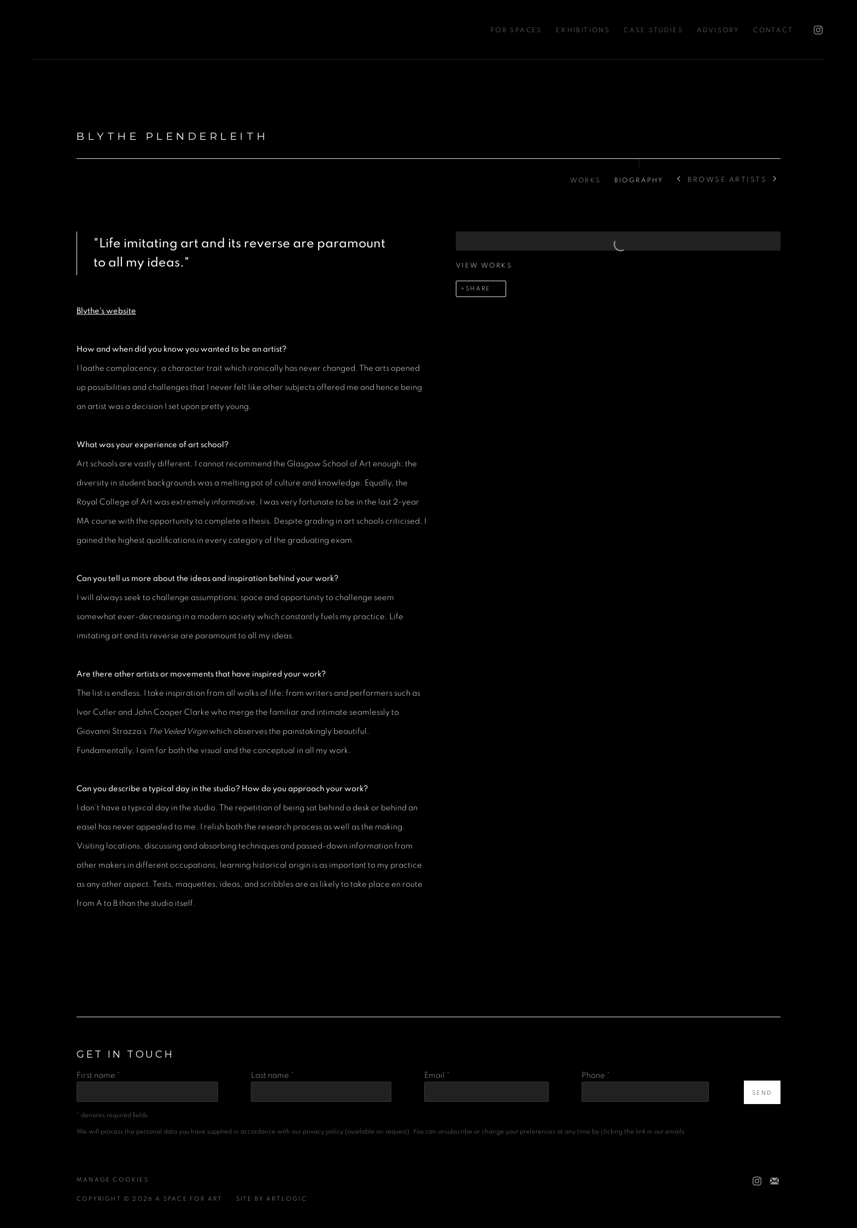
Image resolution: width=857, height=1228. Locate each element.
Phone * (596, 1075)
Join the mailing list (774, 1181)
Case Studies (653, 30)
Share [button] (478, 289)
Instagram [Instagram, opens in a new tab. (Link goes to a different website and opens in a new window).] (815, 28)
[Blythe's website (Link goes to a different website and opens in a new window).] (106, 311)
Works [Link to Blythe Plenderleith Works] (585, 180)
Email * (437, 1075)
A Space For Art (82, 29)
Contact (773, 30)
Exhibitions (583, 30)
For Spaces (516, 30)
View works (484, 265)
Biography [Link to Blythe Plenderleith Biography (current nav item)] (639, 180)
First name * (98, 1075)
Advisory (718, 30)
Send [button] (762, 1093)
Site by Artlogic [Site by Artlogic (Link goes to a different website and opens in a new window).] (271, 1199)
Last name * (272, 1075)
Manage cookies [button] (113, 1180)
